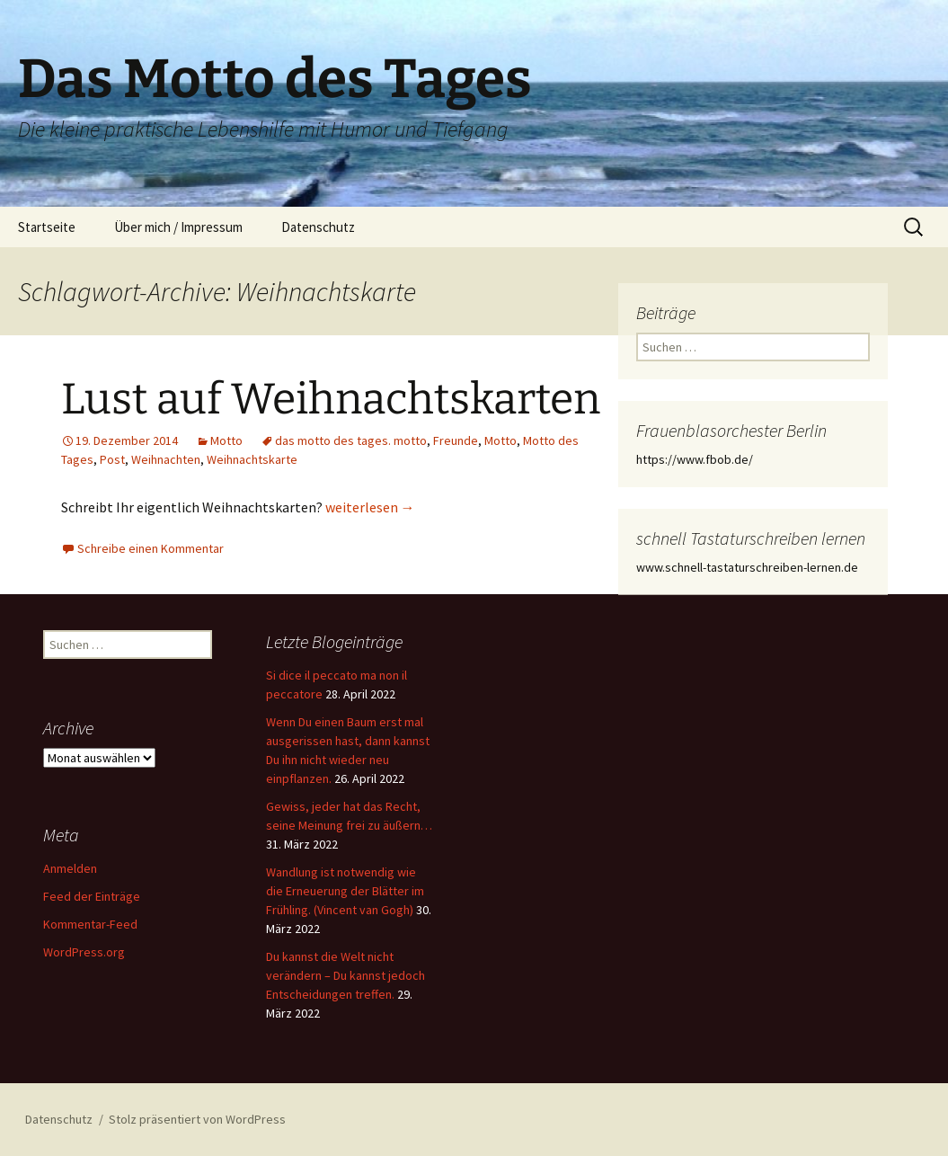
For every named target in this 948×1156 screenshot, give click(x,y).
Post (112, 459)
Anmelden (70, 868)
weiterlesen (370, 507)
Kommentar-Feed (90, 924)
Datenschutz (318, 227)
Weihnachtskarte (252, 459)
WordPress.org (84, 952)
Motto (226, 440)
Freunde (455, 440)
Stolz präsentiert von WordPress (197, 1119)
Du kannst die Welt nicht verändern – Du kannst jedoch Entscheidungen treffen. (345, 975)
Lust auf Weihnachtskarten (330, 399)
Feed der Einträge (91, 896)
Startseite (46, 227)
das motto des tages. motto (351, 440)
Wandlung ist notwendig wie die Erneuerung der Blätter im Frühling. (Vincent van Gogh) (345, 891)
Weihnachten (165, 459)
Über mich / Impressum (178, 227)
